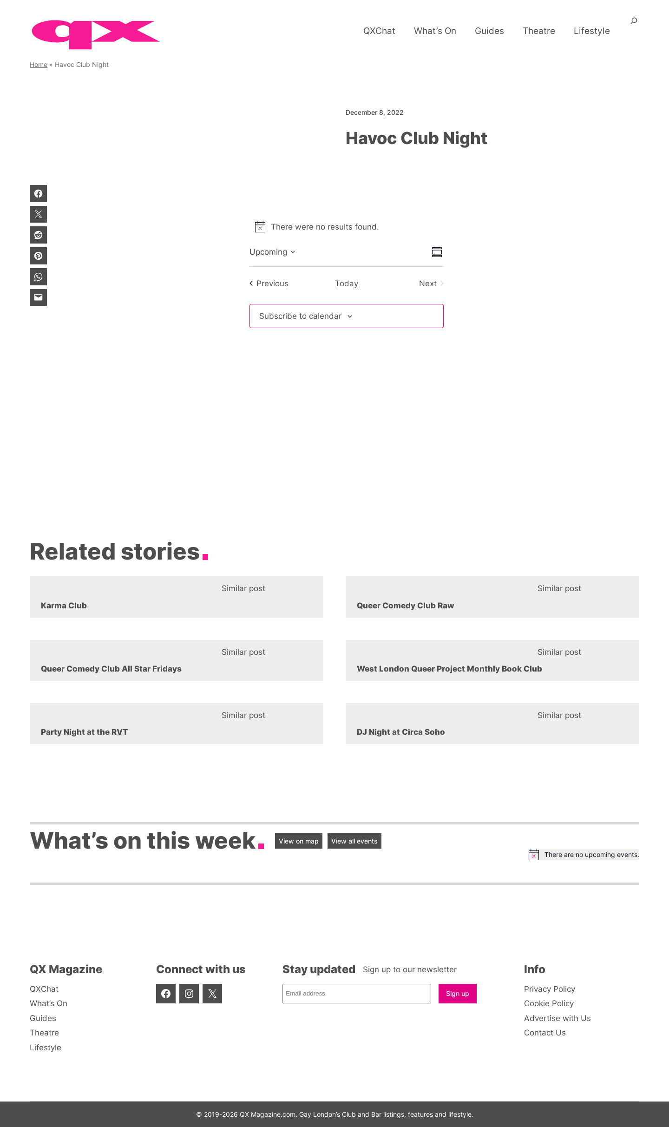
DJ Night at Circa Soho (401, 732)
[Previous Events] (269, 283)
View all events (354, 841)
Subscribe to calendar (300, 316)
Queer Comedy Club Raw (405, 605)
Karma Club (64, 605)
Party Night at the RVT (84, 732)
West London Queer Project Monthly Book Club (449, 668)
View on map (299, 841)
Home (38, 64)
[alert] (346, 227)
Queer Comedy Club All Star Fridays (111, 668)
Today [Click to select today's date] (346, 283)
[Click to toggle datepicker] (272, 252)
